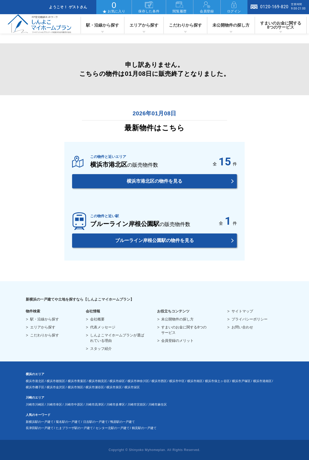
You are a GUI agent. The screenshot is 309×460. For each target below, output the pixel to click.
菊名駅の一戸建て (68, 422)
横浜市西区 (159, 381)
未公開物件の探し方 (231, 25)
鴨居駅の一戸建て (122, 422)
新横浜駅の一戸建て (40, 422)
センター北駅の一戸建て (113, 428)
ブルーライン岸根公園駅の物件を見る (154, 240)
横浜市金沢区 (56, 387)
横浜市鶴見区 (98, 381)
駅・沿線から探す (102, 25)
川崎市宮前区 (136, 404)
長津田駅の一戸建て (40, 428)
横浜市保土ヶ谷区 (217, 381)
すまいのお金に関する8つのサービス (280, 25)
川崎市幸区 (54, 404)
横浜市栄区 (132, 387)
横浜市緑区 (117, 381)
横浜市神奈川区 (138, 381)
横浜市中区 (177, 381)
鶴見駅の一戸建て (144, 428)
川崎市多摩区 (115, 404)
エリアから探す (144, 25)
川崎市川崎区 (35, 404)
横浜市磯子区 (35, 387)
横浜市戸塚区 (241, 381)
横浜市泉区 (114, 387)
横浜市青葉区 (77, 381)
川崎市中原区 (74, 404)
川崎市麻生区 (157, 404)
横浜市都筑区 (56, 381)
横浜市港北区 (35, 381)
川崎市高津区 (94, 404)
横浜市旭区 (75, 387)
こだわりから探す (185, 25)
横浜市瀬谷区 (94, 387)
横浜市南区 (195, 381)
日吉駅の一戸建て (95, 422)
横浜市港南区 (262, 381)
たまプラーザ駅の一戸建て (74, 428)
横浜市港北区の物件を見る (154, 181)
